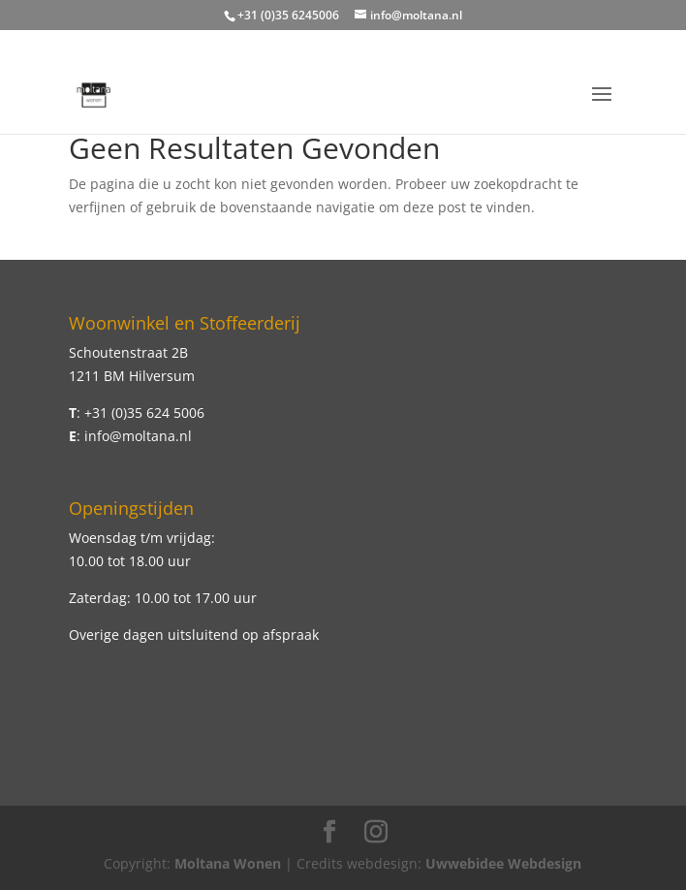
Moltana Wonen (227, 863)
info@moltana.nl (138, 436)
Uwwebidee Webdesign (503, 863)
